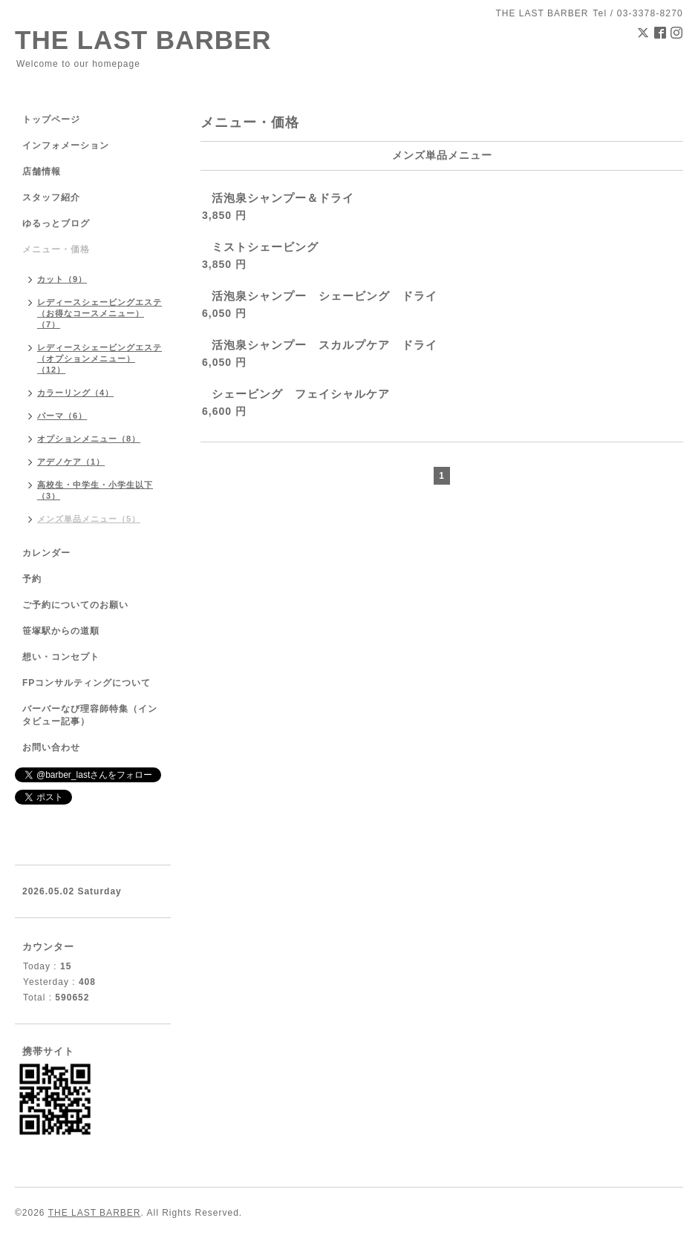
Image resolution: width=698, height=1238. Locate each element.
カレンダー (46, 553)
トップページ (51, 119)
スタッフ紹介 (51, 197)
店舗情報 (41, 171)
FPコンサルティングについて (86, 683)
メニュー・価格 (56, 249)
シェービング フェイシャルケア (301, 393)
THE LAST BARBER (143, 39)
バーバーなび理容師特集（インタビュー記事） (89, 715)
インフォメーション (65, 145)
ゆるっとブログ (56, 223)
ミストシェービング (265, 246)
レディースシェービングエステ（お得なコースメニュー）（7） (99, 313)
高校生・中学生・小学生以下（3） (95, 490)
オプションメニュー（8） (88, 438)
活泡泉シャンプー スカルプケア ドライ (324, 344)
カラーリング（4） (75, 392)
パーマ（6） (62, 415)
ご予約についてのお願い (75, 605)
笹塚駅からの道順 (61, 631)
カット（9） (62, 279)
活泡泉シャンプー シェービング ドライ (324, 295)
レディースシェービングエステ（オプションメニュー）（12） (99, 358)
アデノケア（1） (71, 461)
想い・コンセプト (61, 657)
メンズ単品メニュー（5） (88, 518)
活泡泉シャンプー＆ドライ (283, 197)
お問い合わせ (51, 747)
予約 (32, 579)
